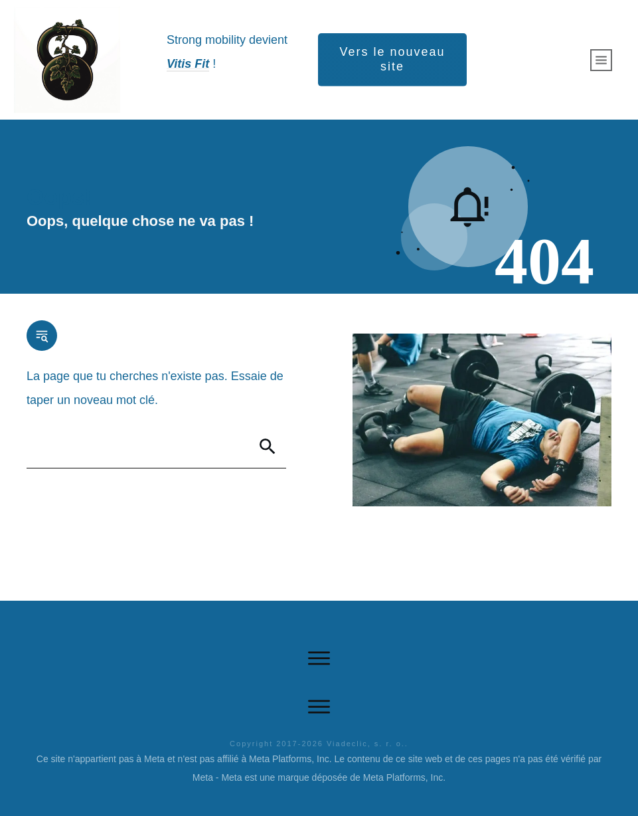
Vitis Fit (188, 63)
